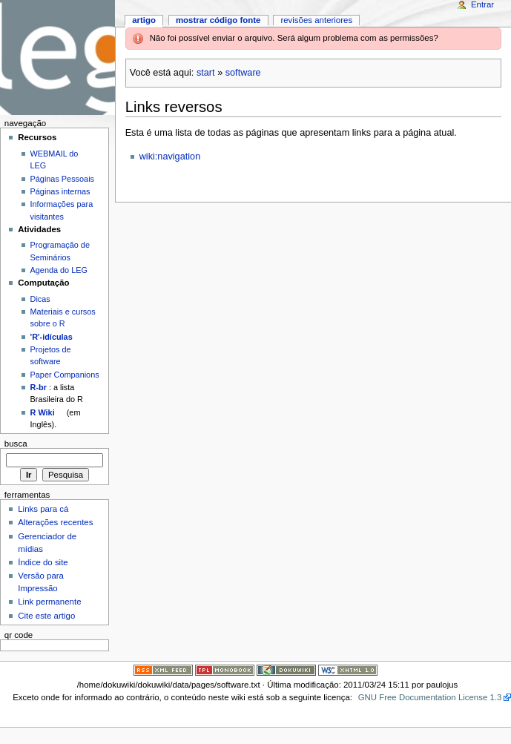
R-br (38, 387)
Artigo (144, 20)
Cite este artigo (46, 615)
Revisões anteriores (316, 20)
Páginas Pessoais (62, 178)
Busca (15, 443)
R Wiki (42, 412)
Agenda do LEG (59, 270)
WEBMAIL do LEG (54, 159)
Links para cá (43, 508)
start (206, 73)
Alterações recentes (55, 522)
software (243, 73)
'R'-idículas (51, 336)
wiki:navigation (170, 156)
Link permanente (49, 601)
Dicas (40, 298)
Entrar (482, 4)
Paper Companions (64, 374)
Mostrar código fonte (218, 20)
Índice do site (43, 562)
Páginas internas (60, 191)
